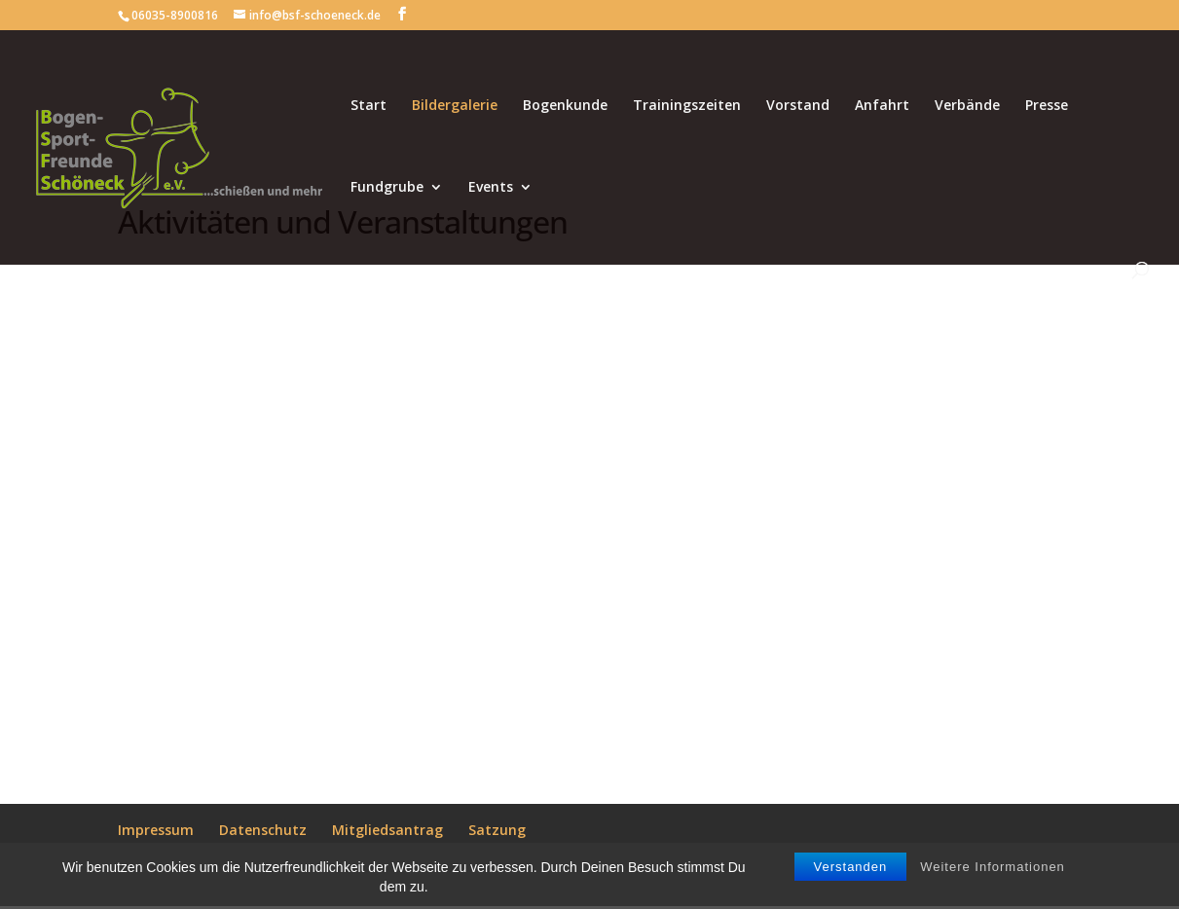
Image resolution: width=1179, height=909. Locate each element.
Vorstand (797, 106)
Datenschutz (263, 829)
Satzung (497, 829)
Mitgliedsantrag (387, 829)
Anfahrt (882, 106)
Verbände (967, 106)
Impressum (156, 829)
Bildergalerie (454, 106)
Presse (1046, 106)
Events (490, 188)
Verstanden (851, 866)
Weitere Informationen (992, 866)
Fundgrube (387, 188)
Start (368, 106)
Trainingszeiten (687, 106)
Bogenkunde (565, 106)
